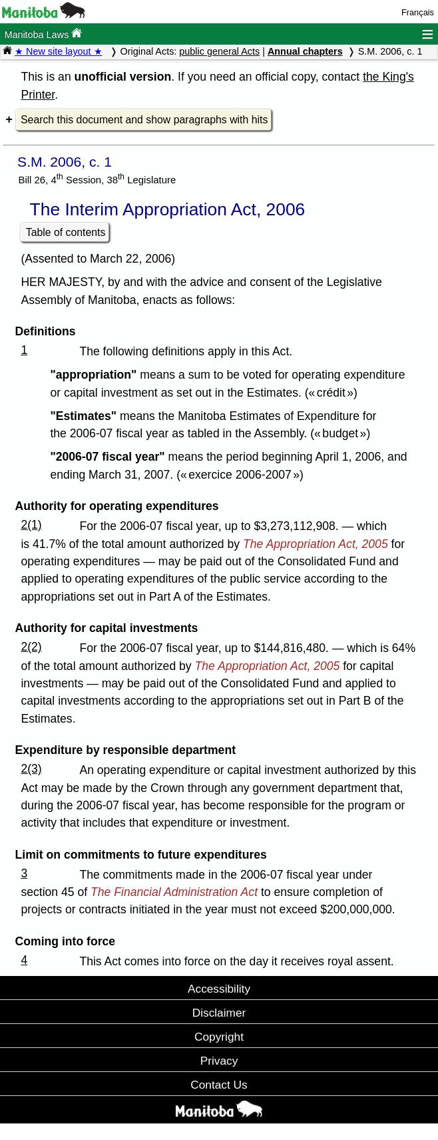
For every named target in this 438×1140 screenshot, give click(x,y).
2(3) (31, 768)
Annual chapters (305, 51)
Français (417, 12)
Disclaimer (219, 1012)
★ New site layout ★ (59, 51)
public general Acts (219, 51)
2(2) (31, 646)
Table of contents (66, 232)
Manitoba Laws (43, 33)
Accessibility (219, 988)
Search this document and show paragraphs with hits (144, 119)
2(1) (31, 524)
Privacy (219, 1060)
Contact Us (218, 1084)
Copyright (219, 1036)
